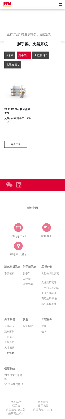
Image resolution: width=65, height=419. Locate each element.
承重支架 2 (12, 64)
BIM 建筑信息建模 (13, 377)
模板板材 (28, 326)
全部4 (9, 55)
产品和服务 (20, 34)
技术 (43, 331)
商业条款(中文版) (43, 409)
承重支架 (28, 284)
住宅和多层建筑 (50, 288)
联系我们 (46, 235)
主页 (9, 34)
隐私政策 (43, 401)
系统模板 (9, 273)
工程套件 (28, 279)
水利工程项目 (48, 304)
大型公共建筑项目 (50, 275)
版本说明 (16, 401)
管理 (43, 326)
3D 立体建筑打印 (13, 384)
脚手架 (26, 273)
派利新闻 (9, 342)
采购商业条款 (16, 413)
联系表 (16, 405)
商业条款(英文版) (16, 409)
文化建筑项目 (48, 282)
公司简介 (9, 353)
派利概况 (9, 326)
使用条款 (43, 405)
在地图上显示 (18, 254)
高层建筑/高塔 (49, 298)
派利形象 (9, 331)
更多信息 (16, 144)
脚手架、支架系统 (39, 34)
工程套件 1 (40, 55)
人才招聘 (9, 347)
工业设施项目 (48, 293)
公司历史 (9, 337)
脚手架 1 (23, 55)
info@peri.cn (18, 235)
